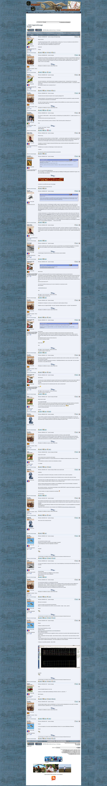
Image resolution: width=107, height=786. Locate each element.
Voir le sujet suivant (75, 32)
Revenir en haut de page (31, 52)
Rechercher (41, 12)
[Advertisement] (53, 17)
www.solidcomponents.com (58, 705)
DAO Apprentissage (35, 25)
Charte (37, 12)
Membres (48, 12)
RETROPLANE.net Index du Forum (49, 30)
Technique (59, 30)
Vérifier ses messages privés (64, 12)
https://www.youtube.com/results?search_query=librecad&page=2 (49, 630)
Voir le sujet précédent (67, 32)
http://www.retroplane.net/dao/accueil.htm (47, 267)
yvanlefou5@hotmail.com (42, 287)
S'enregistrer (53, 12)
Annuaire (57, 12)
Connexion (72, 12)
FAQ (34, 12)
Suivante (29, 27)
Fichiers (44, 12)
